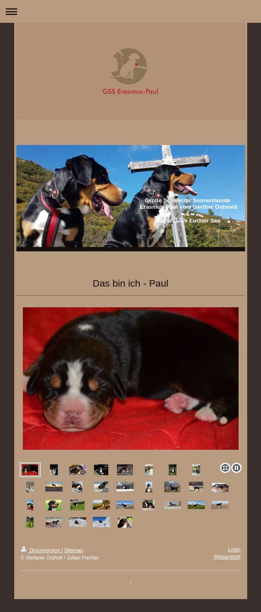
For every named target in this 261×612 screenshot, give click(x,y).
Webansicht (227, 557)
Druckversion (41, 550)
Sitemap (73, 550)
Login (234, 550)
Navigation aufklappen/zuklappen (130, 11)
